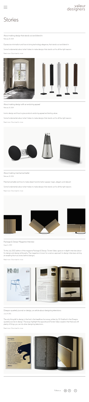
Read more (7, 53)
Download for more (17, 53)
